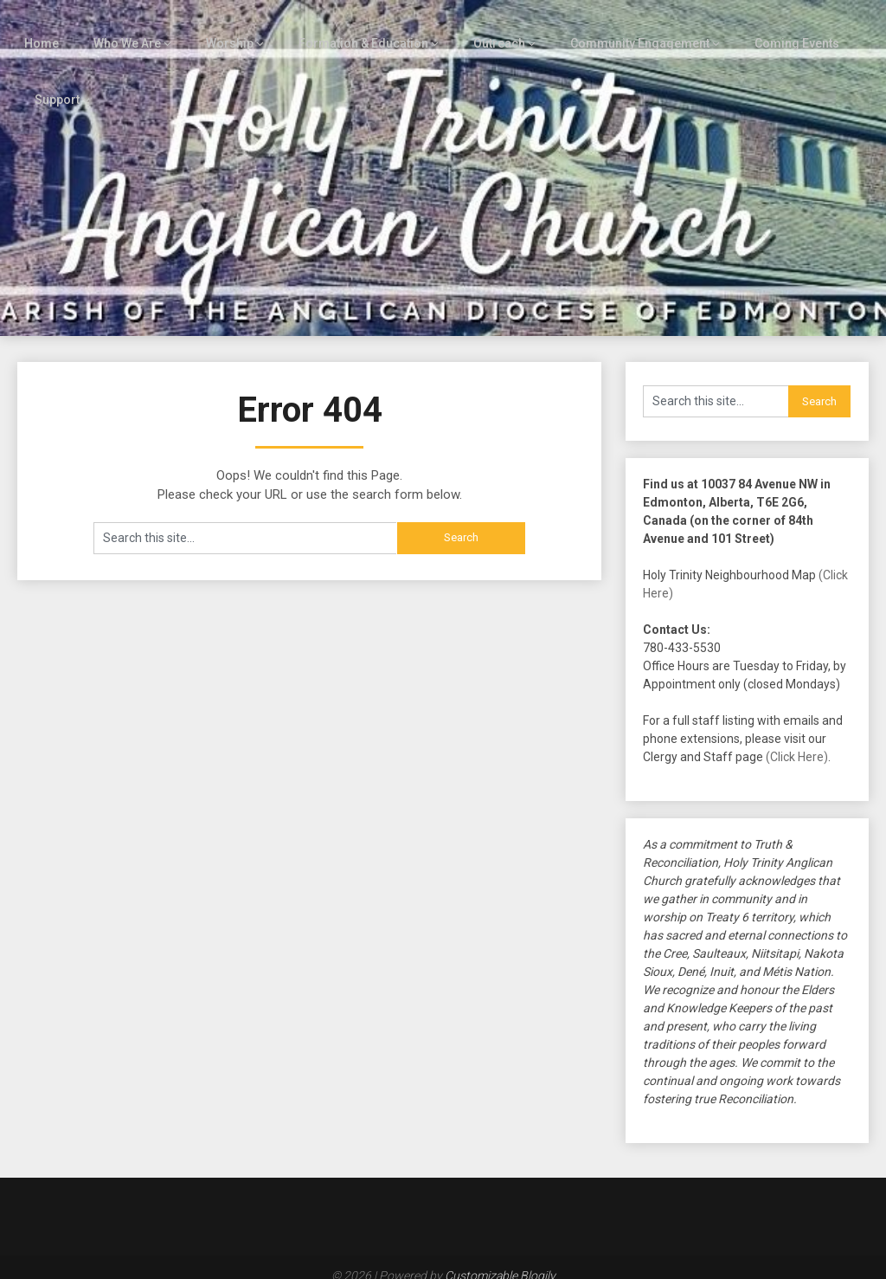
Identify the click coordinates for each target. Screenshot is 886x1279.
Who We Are (118, 28)
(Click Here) (797, 741)
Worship (218, 28)
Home (33, 28)
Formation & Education (347, 28)
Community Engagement (619, 28)
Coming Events (774, 28)
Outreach (479, 28)
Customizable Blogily (500, 1260)
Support (57, 84)
